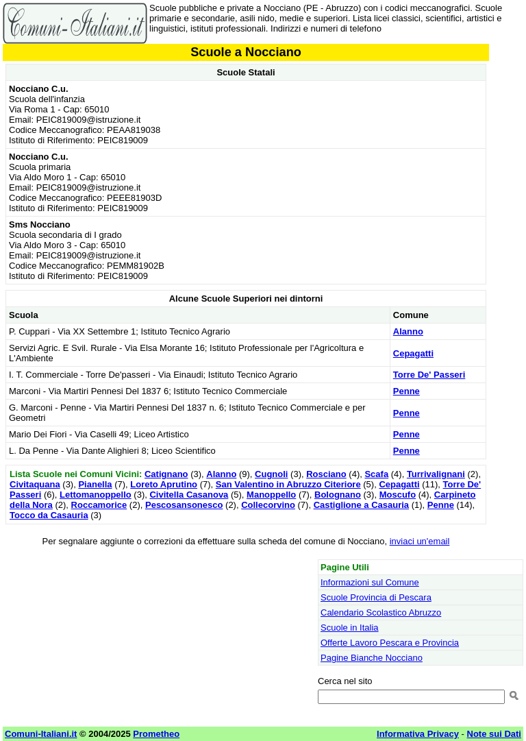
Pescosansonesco (184, 505)
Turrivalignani (436, 474)
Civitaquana (35, 484)
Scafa (376, 474)
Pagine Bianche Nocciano (372, 658)
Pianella (95, 484)
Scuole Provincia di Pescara (376, 597)
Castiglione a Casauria (361, 505)
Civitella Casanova (188, 494)
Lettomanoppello (96, 494)
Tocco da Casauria (49, 515)
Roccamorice (99, 505)
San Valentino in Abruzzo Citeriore (288, 484)
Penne (406, 391)
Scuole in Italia (350, 627)
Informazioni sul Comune (370, 582)
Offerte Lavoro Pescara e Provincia (390, 642)
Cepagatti (413, 353)
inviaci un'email (420, 541)
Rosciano (326, 474)
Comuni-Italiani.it (41, 734)
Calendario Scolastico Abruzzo (381, 612)
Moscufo (397, 494)
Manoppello (271, 494)
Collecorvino (268, 505)
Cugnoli (271, 474)
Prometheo (156, 734)
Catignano (166, 474)
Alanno (408, 331)
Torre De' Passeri (429, 374)
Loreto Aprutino (163, 484)
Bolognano (337, 494)
